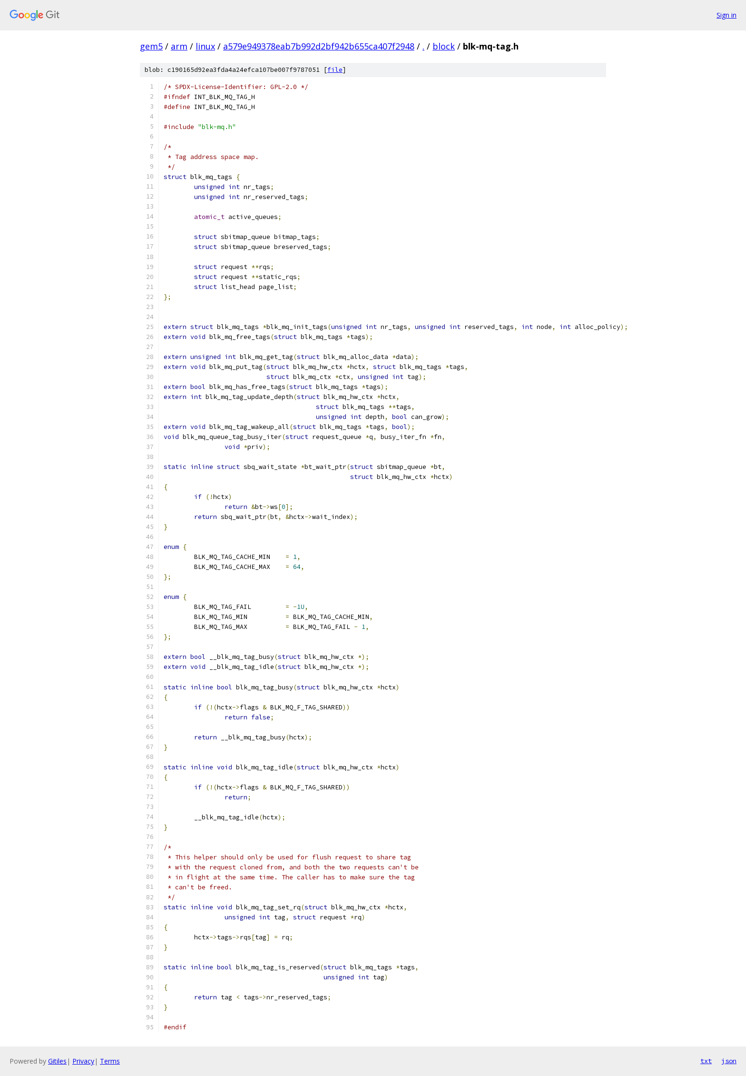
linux (205, 46)
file (335, 70)
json (728, 1060)
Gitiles (57, 1061)
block (443, 46)
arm (179, 46)
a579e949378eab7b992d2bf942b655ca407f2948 (318, 46)
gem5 (151, 46)
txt (706, 1060)
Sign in (726, 15)
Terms (110, 1061)
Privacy (83, 1061)
